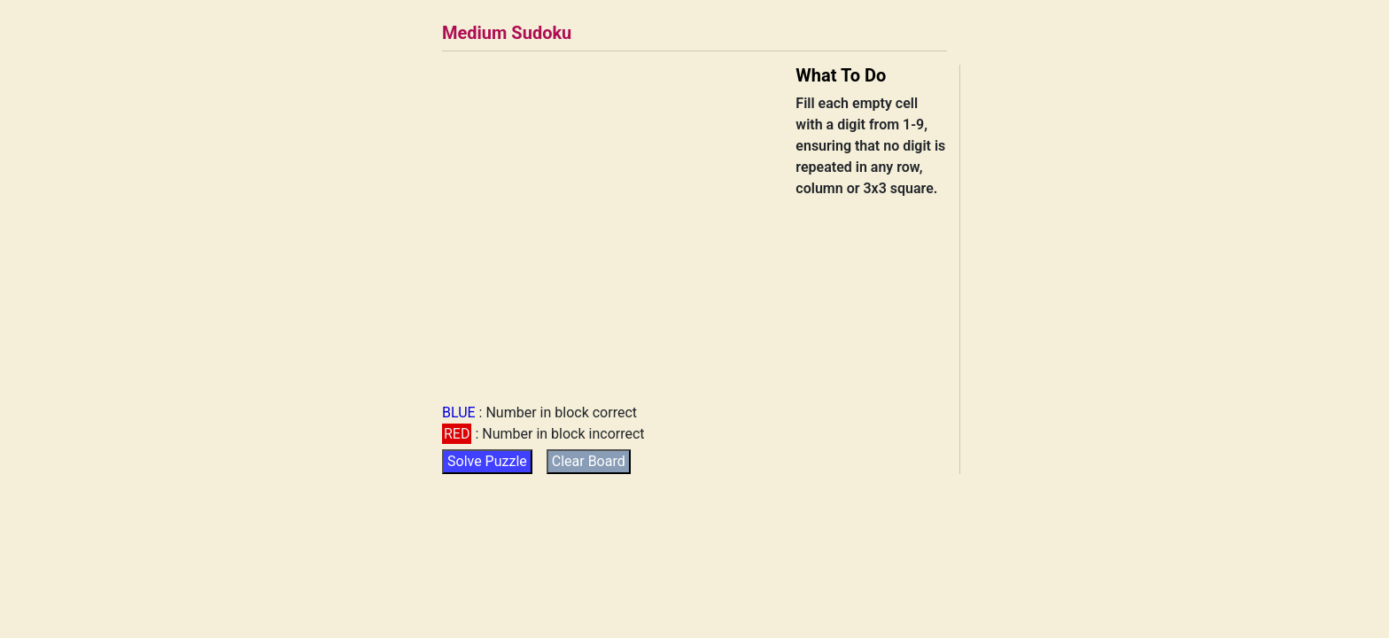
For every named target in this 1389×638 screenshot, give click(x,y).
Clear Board (588, 461)
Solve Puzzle (487, 461)
